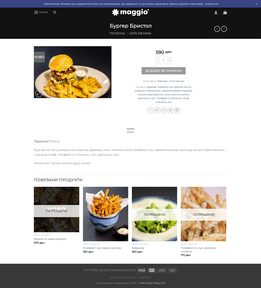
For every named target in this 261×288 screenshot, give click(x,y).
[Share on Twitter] (157, 110)
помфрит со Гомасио (169, 98)
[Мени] (41, 12)
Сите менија (140, 33)
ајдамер (151, 87)
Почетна (117, 33)
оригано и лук (146, 98)
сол (169, 102)
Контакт (145, 277)
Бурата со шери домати (50, 239)
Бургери (162, 81)
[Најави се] (216, 12)
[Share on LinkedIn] (177, 110)
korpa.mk (212, 4)
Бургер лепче (182, 87)
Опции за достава (123, 277)
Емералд (138, 248)
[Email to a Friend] (164, 110)
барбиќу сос (165, 87)
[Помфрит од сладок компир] (105, 214)
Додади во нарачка (163, 71)
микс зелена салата (177, 94)
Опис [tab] (130, 132)
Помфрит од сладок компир (102, 248)
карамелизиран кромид (177, 90)
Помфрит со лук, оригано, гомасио (198, 249)
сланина (161, 102)
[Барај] (54, 12)
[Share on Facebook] (151, 110)
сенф (186, 98)
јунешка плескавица (148, 90)
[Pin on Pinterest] (170, 110)
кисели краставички (151, 94)
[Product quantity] (163, 60)
